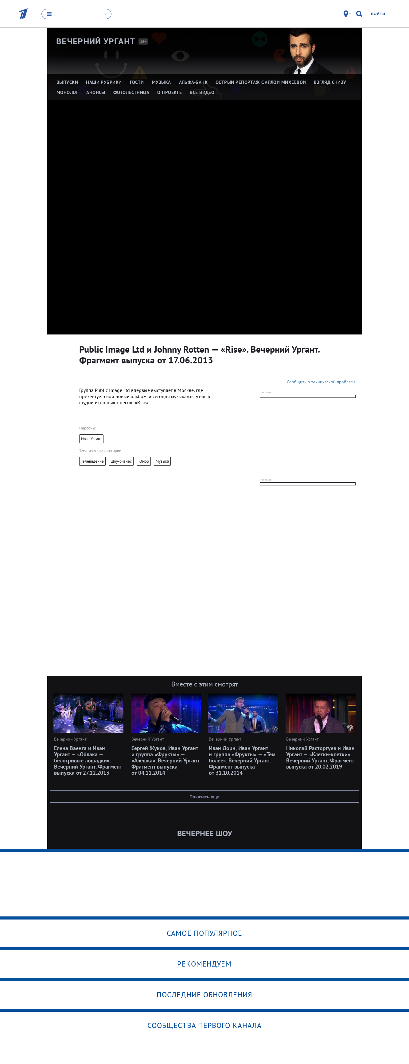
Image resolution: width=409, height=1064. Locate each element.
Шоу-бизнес (121, 461)
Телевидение (92, 461)
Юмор (143, 461)
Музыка (162, 461)
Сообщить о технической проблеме (321, 382)
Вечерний (95, 41)
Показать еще (204, 796)
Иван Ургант (91, 438)
